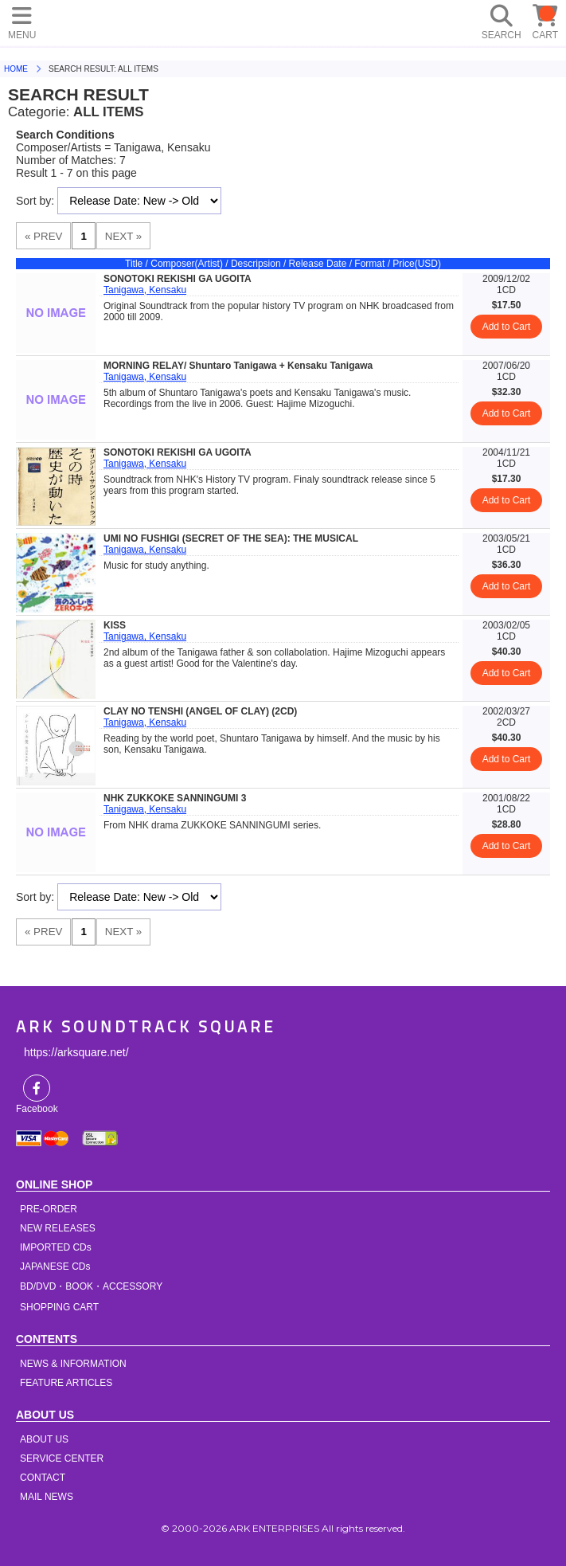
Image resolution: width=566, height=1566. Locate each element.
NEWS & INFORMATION (73, 1363)
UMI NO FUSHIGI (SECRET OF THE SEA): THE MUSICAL (230, 538)
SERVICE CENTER (61, 1458)
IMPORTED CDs (56, 1247)
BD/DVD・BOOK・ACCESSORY (91, 1286)
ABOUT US (44, 1439)
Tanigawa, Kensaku (144, 290)
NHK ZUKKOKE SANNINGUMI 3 (174, 798)
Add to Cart (506, 326)
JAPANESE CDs (55, 1266)
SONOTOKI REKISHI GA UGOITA (177, 278)
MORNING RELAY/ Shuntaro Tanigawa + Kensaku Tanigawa (238, 365)
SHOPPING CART (59, 1307)
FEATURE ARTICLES (66, 1382)
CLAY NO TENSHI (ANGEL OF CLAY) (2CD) (200, 711)
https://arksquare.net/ (76, 1052)
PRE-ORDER (48, 1209)
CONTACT (42, 1477)
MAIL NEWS (46, 1496)
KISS (114, 625)
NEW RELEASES (58, 1228)
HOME (191, 20)
